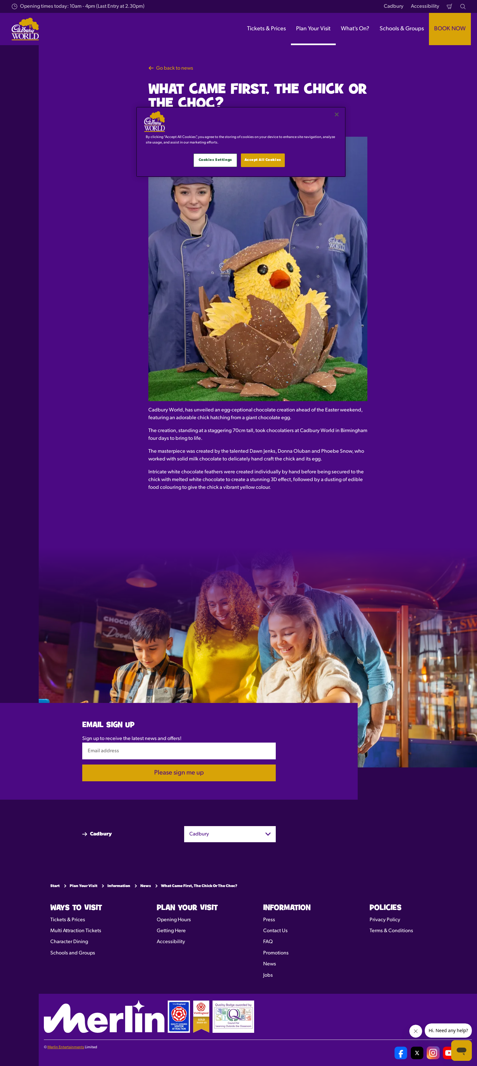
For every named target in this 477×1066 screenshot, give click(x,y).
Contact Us (275, 930)
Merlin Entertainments (65, 1047)
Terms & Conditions (391, 930)
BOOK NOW (450, 29)
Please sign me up (179, 773)
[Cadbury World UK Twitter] (417, 1052)
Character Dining (69, 941)
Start (55, 886)
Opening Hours (174, 920)
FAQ (268, 941)
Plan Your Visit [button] (313, 29)
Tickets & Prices (67, 920)
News (145, 886)
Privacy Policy (385, 920)
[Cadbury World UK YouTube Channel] (449, 1052)
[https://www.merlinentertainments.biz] (104, 1017)
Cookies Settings (215, 160)
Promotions (276, 953)
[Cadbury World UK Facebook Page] (400, 1052)
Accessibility (425, 6)
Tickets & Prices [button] (266, 29)
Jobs (268, 975)
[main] (241, 142)
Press (269, 920)
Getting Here (171, 930)
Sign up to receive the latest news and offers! (132, 738)
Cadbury (393, 6)
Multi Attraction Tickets (75, 930)
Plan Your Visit (83, 886)
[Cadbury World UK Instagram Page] (433, 1052)
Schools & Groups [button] (402, 29)
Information (118, 886)
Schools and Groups (72, 953)
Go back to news (170, 68)
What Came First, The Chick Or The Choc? (199, 886)
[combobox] (230, 834)
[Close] (337, 114)
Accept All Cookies (262, 160)
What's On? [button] (355, 29)
